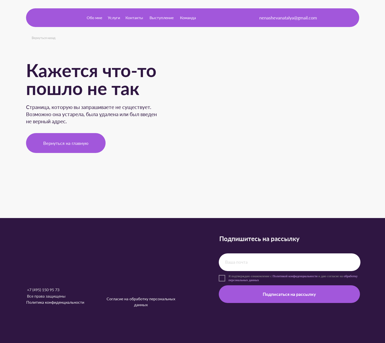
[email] (289, 262)
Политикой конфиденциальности (295, 276)
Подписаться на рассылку (289, 294)
